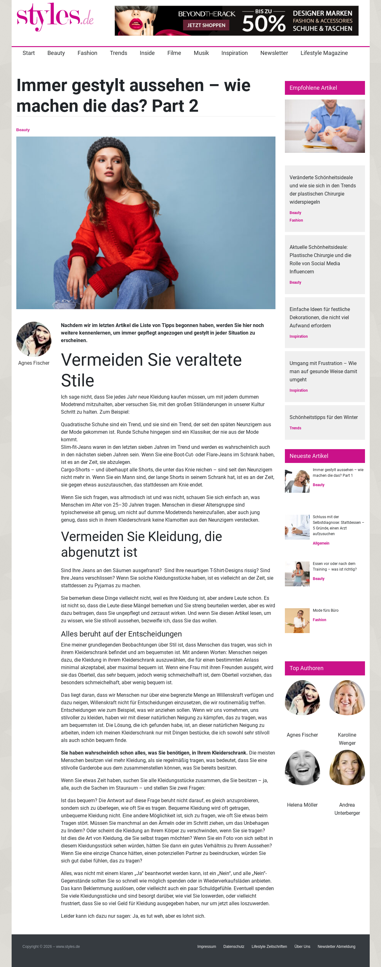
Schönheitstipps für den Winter (324, 417)
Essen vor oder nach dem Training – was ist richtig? (335, 566)
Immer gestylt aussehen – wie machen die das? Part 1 (338, 473)
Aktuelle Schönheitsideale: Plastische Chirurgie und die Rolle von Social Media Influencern (320, 259)
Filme (174, 53)
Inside (147, 53)
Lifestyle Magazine (324, 53)
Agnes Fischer (302, 735)
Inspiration (234, 53)
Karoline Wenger (347, 739)
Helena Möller (302, 805)
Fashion (87, 53)
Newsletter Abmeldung (336, 946)
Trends (118, 53)
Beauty (56, 53)
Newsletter (274, 53)
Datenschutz (233, 946)
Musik (201, 53)
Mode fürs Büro (326, 610)
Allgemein (321, 543)
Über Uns (302, 946)
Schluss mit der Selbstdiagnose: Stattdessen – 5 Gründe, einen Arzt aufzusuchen (338, 525)
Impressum (207, 946)
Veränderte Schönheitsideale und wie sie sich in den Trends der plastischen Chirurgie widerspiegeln (323, 190)
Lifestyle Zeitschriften (269, 946)
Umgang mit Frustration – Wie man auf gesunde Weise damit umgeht (323, 371)
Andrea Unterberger (347, 809)
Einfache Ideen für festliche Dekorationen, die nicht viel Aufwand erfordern (320, 317)
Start (29, 53)
